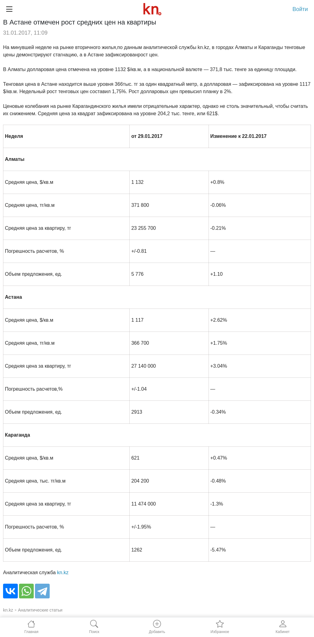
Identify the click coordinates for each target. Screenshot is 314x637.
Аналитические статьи (40, 610)
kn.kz (62, 572)
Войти (300, 9)
